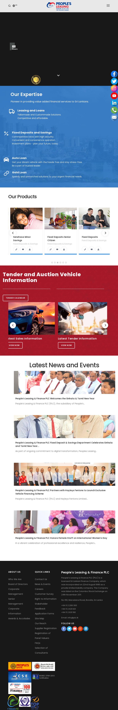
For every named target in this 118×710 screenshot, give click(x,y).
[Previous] (13, 233)
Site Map (39, 618)
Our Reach (40, 623)
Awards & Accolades (19, 618)
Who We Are (15, 579)
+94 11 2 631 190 (68, 612)
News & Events (42, 584)
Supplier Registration (46, 628)
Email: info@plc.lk (69, 617)
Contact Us (41, 579)
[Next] (105, 233)
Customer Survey (44, 593)
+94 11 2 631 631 (68, 608)
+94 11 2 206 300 (69, 605)
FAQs (37, 643)
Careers (39, 589)
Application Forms (44, 613)
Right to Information (46, 598)
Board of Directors (18, 584)
